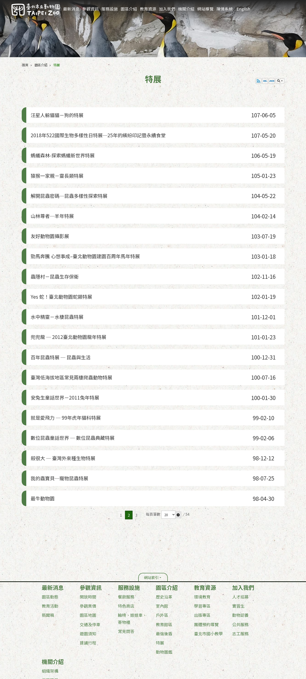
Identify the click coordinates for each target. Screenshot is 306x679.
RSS (258, 81)
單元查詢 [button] (280, 81)
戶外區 (162, 536)
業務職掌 (50, 601)
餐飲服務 (126, 518)
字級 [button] (285, 7)
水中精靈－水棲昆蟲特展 (58, 275)
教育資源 (148, 9)
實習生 (238, 527)
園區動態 (50, 518)
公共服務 (240, 545)
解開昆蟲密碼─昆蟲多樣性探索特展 (72, 178)
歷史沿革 (164, 518)
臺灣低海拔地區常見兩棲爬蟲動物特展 (74, 324)
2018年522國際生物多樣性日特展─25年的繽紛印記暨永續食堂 (104, 129)
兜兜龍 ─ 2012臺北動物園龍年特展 (71, 292)
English (243, 9)
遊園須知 (88, 555)
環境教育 (202, 518)
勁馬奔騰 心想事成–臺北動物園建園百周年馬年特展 (90, 227)
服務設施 (109, 9)
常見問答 (126, 552)
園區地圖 (88, 536)
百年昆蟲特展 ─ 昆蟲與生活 (62, 308)
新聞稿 (48, 536)
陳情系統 (224, 9)
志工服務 (240, 555)
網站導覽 (205, 9)
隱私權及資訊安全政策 (92, 643)
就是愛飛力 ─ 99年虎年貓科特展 (68, 357)
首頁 (25, 64)
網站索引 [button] (151, 499)
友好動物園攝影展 (50, 211)
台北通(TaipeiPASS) (127, 643)
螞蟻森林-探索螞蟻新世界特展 (64, 146)
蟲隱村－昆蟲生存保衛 (55, 243)
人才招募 (240, 518)
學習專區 (202, 527)
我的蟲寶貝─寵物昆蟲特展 (61, 405)
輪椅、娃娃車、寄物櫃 (132, 539)
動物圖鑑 (164, 573)
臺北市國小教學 (208, 555)
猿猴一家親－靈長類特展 (58, 162)
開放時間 (88, 518)
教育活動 (50, 527)
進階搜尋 (276, 7)
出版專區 (202, 536)
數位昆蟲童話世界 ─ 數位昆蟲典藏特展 (76, 373)
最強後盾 (164, 555)
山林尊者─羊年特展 (52, 194)
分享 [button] (294, 7)
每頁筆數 (153, 435)
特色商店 (126, 527)
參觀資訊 (90, 9)
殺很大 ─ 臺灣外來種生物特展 (65, 389)
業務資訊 (50, 619)
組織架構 (50, 592)
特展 (56, 64)
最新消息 (71, 9)
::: (270, 3)
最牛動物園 (42, 422)
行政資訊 (50, 610)
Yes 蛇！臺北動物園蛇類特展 (63, 259)
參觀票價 (88, 527)
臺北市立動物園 (35, 9)
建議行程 (88, 564)
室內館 (162, 527)
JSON (272, 81)
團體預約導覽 (206, 545)
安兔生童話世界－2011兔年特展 (67, 340)
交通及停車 (90, 545)
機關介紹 (186, 9)
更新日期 (45, 651)
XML (265, 81)
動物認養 (240, 536)
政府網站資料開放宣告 (55, 643)
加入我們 (167, 9)
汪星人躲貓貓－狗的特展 (58, 113)
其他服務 (50, 629)
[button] (178, 435)
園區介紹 (129, 9)
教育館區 (164, 545)
